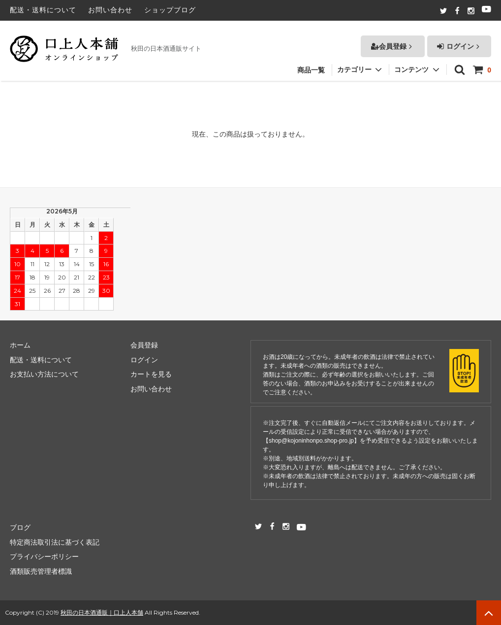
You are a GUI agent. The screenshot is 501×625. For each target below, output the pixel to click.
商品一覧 (311, 65)
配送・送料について (43, 10)
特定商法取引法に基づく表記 (54, 542)
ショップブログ (170, 10)
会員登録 (392, 41)
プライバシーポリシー (44, 556)
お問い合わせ (110, 10)
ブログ (20, 527)
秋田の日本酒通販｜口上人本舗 (102, 612)
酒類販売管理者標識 (41, 571)
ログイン (459, 41)
